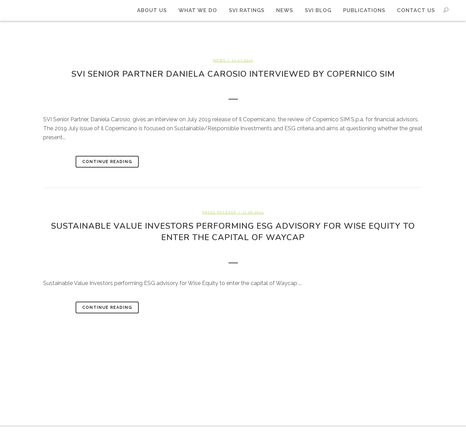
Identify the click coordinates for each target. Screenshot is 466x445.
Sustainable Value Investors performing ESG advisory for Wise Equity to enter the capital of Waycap (233, 231)
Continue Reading (107, 161)
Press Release (219, 212)
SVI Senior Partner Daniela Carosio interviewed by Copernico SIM (233, 73)
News (219, 60)
